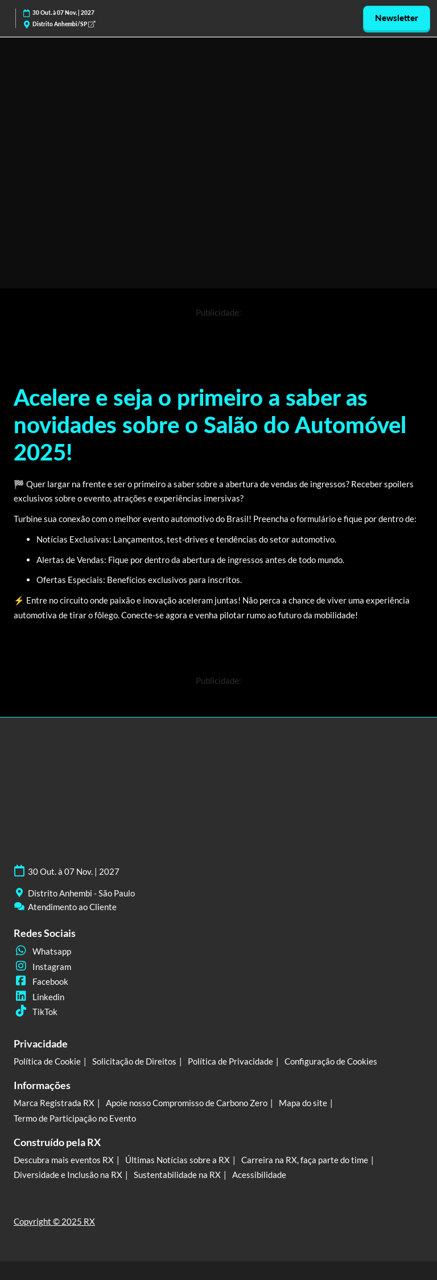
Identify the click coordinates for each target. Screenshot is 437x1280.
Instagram (42, 966)
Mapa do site (303, 1103)
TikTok (35, 1011)
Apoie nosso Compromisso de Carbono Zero (186, 1103)
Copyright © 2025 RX (54, 1221)
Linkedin (39, 997)
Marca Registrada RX (54, 1103)
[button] (396, 18)
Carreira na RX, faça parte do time (304, 1160)
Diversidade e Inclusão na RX (68, 1174)
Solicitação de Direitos (134, 1061)
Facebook (41, 981)
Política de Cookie (47, 1061)
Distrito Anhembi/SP (63, 24)
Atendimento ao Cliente (72, 907)
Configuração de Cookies (331, 1061)
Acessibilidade (259, 1174)
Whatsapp (42, 951)
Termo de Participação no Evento (75, 1118)
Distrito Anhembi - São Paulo (81, 893)
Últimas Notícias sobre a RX (177, 1160)
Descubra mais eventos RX (64, 1160)
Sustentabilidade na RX (177, 1174)
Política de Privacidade (230, 1061)
